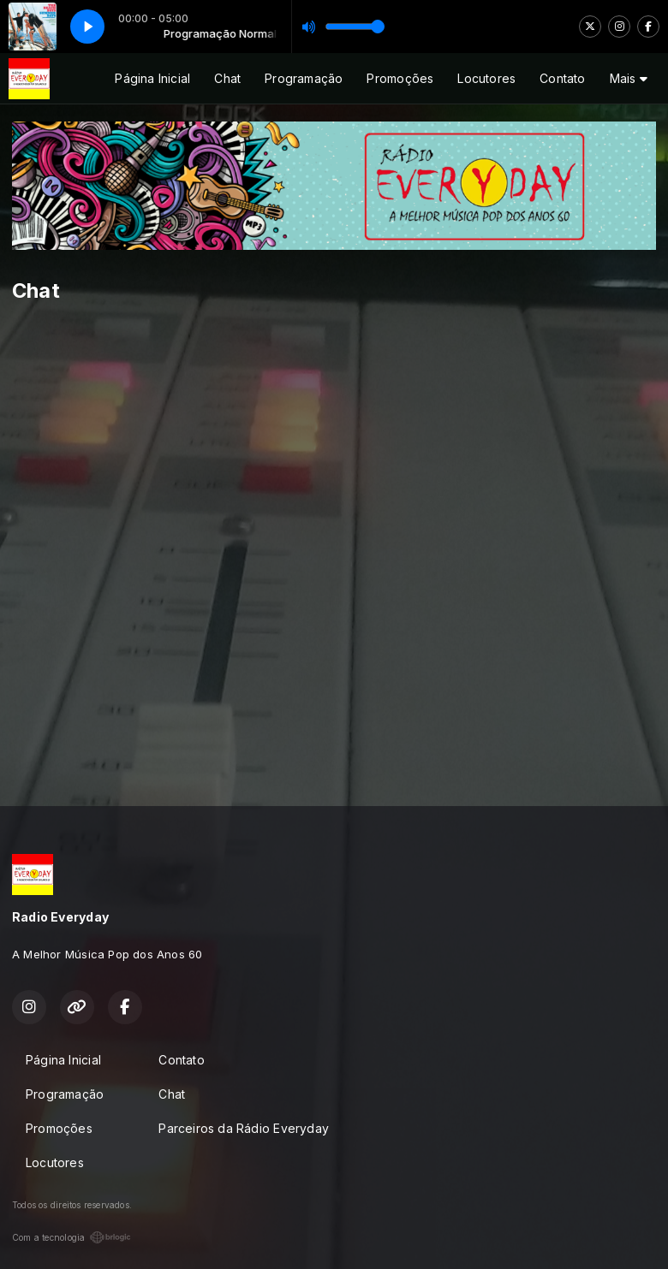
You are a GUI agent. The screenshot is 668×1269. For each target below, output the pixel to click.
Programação (304, 78)
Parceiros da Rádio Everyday (243, 1128)
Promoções (400, 78)
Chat (227, 78)
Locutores (486, 78)
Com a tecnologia (71, 1237)
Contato (562, 78)
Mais (628, 78)
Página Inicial (152, 78)
